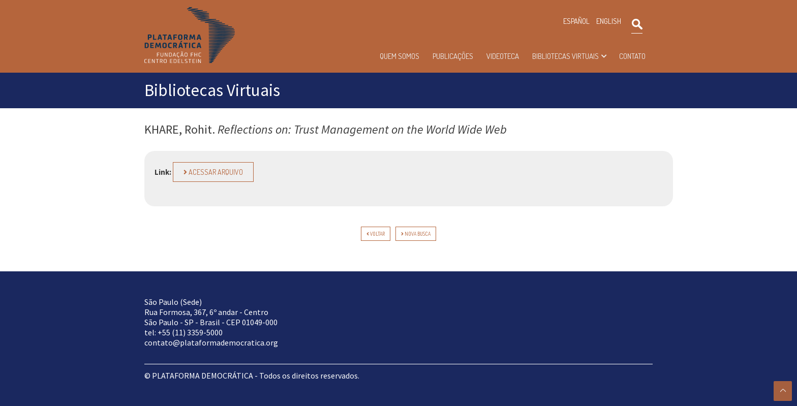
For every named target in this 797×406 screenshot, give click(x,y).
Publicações (453, 56)
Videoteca (502, 56)
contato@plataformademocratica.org (211, 342)
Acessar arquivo (213, 172)
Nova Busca (416, 234)
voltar (375, 234)
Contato (632, 56)
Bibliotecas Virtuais (565, 56)
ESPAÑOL (576, 21)
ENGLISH (608, 21)
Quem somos (399, 56)
